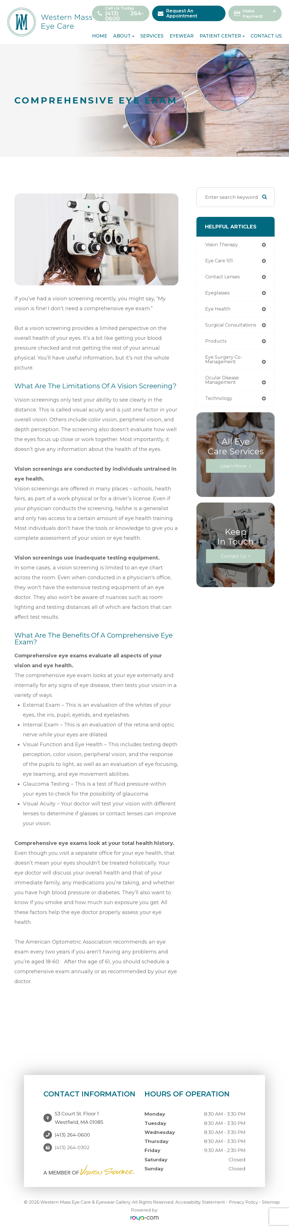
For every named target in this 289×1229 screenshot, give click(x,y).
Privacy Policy (243, 1200)
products (216, 343)
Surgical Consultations (232, 327)
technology (220, 402)
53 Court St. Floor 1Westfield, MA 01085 (79, 1115)
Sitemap (271, 1200)
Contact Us (266, 36)
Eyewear (182, 36)
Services (151, 36)
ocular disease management (223, 383)
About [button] (123, 36)
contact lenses (224, 278)
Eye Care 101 (219, 261)
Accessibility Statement (200, 1200)
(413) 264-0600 (124, 16)
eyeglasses (218, 294)
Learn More (233, 470)
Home (99, 36)
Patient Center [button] (222, 36)
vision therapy (223, 245)
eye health (218, 310)
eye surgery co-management (224, 362)
